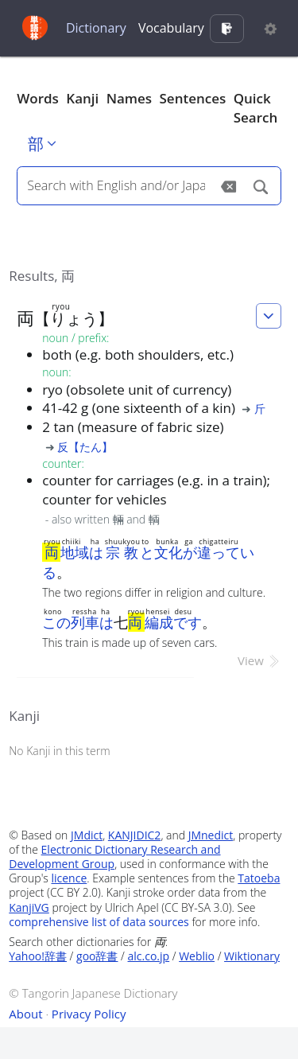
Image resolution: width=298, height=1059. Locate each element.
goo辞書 (97, 956)
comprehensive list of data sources (99, 921)
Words (38, 98)
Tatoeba (259, 878)
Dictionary (96, 28)
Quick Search (256, 108)
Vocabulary (171, 28)
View (259, 660)
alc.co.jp (149, 956)
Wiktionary (252, 956)
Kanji (82, 98)
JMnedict (211, 835)
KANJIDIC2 (134, 835)
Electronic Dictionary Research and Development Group (114, 856)
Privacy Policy (89, 1014)
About (25, 1014)
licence (69, 878)
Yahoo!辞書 (38, 956)
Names (129, 98)
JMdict (87, 835)
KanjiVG (29, 907)
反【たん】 (85, 446)
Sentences (193, 98)
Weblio (197, 956)
